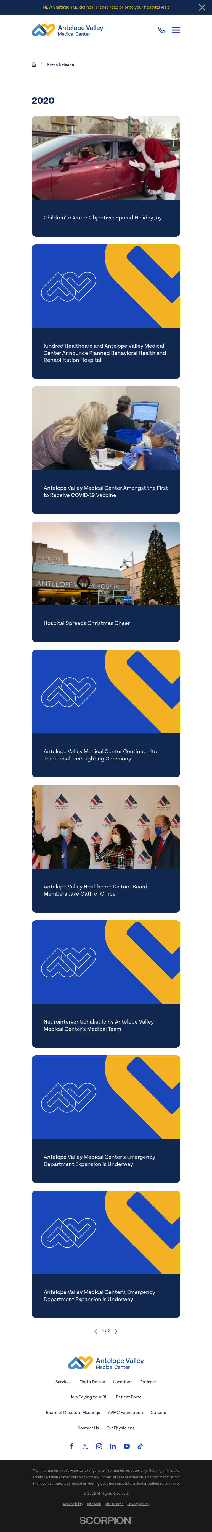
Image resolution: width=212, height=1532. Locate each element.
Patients (148, 1382)
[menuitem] (73, 1504)
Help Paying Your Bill (88, 1397)
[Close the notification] (202, 7)
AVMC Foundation (125, 1412)
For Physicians (121, 1428)
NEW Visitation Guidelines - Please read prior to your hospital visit (106, 7)
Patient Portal (129, 1397)
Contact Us (88, 1428)
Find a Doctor (92, 1382)
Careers (158, 1412)
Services (63, 1382)
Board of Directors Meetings (73, 1412)
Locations (122, 1382)
